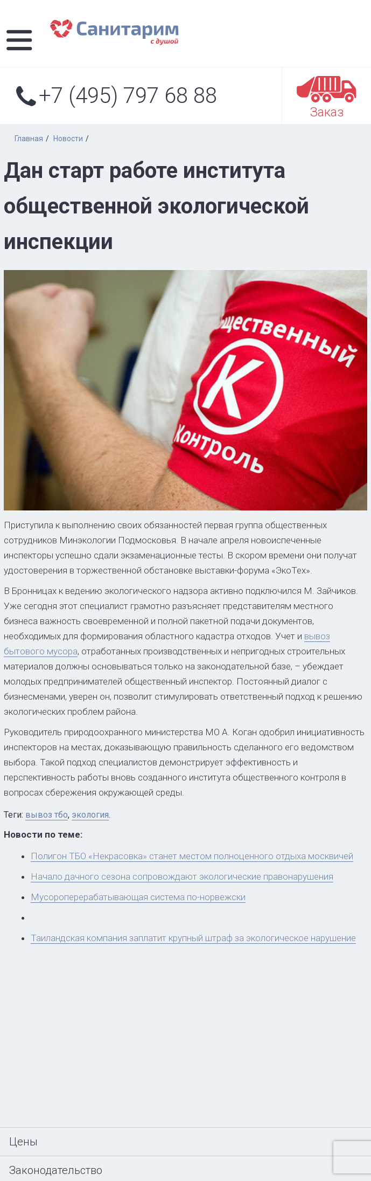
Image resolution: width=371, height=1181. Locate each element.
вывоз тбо (46, 815)
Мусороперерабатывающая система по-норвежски (138, 897)
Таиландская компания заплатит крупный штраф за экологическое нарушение (193, 938)
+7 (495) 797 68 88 (116, 94)
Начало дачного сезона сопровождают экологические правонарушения (182, 876)
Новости (68, 138)
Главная (29, 138)
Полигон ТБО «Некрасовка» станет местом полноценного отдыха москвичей (192, 856)
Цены (23, 1141)
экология (90, 815)
